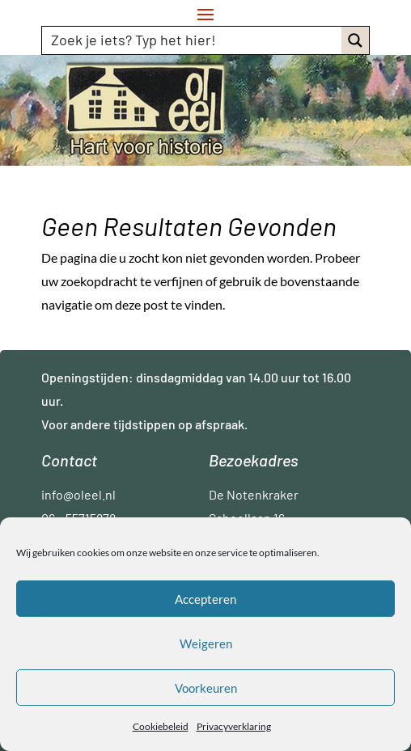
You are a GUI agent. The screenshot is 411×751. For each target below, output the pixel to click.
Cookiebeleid (161, 726)
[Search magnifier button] (355, 40)
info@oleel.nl (78, 494)
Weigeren (206, 643)
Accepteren (205, 599)
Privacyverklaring (234, 726)
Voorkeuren (206, 688)
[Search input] (192, 39)
